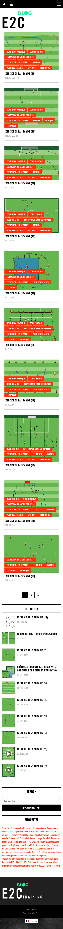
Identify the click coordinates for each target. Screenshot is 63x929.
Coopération (36, 214)
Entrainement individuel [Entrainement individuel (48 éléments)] (17, 841)
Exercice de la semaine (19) (19, 400)
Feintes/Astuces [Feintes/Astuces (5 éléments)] (33, 841)
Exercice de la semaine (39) (19, 73)
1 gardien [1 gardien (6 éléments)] (5, 828)
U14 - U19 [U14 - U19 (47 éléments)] (19, 862)
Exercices (37, 454)
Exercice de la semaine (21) (19, 293)
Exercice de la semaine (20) (19, 345)
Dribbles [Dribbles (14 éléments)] (25, 834)
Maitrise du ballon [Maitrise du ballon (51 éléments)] (9, 848)
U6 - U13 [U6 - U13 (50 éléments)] (10, 862)
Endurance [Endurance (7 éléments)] (45, 834)
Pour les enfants (15, 67)
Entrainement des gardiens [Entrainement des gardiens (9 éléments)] (36, 838)
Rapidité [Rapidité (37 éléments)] (35, 852)
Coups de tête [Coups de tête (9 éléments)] (16, 834)
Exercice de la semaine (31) (19, 183)
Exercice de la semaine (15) (19, 576)
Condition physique (16, 51)
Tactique (31, 67)
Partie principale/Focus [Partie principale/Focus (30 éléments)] (39, 848)
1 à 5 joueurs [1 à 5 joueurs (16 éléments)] (15, 828)
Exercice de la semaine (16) (19, 520)
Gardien (36, 62)
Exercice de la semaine (17, 62)
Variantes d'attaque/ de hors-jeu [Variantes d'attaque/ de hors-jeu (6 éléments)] (40, 862)
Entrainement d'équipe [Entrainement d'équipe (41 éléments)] (17, 838)
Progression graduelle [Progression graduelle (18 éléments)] (22, 852)
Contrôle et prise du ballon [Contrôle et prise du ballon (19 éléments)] (34, 831)
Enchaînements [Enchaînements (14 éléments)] (35, 834)
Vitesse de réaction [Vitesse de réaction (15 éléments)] (53, 865)
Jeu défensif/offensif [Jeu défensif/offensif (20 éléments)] (29, 845)
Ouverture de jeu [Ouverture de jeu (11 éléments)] (23, 848)
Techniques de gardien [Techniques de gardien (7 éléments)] (35, 858)
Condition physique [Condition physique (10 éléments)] (15, 831)
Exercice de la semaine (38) (19, 131)
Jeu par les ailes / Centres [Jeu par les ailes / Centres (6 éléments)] (48, 845)
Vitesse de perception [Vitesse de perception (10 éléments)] (36, 865)
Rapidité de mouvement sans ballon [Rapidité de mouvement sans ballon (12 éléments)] (22, 855)
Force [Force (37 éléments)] (42, 841)
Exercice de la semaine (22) (19, 236)
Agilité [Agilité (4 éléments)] (43, 828)
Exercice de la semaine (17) (19, 465)
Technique (45, 67)
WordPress (36, 913)
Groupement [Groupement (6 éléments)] (49, 841)
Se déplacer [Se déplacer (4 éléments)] (41, 855)
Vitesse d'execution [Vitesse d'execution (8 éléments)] (20, 865)
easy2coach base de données (20, 56)
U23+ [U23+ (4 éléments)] (25, 862)
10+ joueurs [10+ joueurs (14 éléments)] (36, 828)
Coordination (36, 51)
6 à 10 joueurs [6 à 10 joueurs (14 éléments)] (25, 828)
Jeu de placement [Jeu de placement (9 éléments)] (14, 845)
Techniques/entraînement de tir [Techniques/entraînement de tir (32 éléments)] (14, 858)
